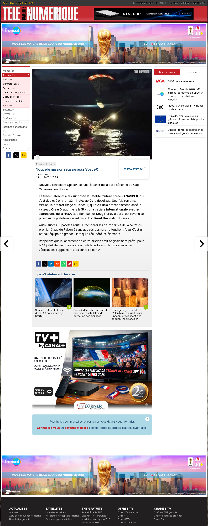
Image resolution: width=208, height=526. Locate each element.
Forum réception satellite (58, 519)
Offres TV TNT (126, 515)
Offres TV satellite (128, 512)
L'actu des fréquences (15, 92)
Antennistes (10, 139)
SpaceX (40, 274)
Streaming (176, 3)
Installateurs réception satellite (62, 515)
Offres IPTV (124, 519)
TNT (161, 3)
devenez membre (76, 427)
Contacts (8, 148)
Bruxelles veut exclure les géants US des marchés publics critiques (186, 119)
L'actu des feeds (12, 96)
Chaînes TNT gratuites (94, 515)
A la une (7, 79)
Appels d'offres (12, 135)
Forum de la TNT (90, 522)
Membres (8, 70)
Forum (6, 144)
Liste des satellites (55, 512)
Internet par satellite (194, 3)
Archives (7, 105)
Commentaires (11, 83)
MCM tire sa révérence (181, 81)
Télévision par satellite (145, 3)
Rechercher (9, 88)
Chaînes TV (9, 118)
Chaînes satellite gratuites (168, 515)
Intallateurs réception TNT (96, 519)
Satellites (8, 109)
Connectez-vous (48, 427)
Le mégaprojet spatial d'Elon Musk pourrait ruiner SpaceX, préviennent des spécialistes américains (127, 314)
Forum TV (159, 519)
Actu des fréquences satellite (25, 515)
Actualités (9, 75)
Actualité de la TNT (92, 512)
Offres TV (9, 114)
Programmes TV (12, 122)
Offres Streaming (127, 522)
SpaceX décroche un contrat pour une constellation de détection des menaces (90, 313)
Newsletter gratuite (13, 101)
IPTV (167, 3)
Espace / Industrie (45, 164)
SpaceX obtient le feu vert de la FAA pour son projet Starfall (50, 313)
